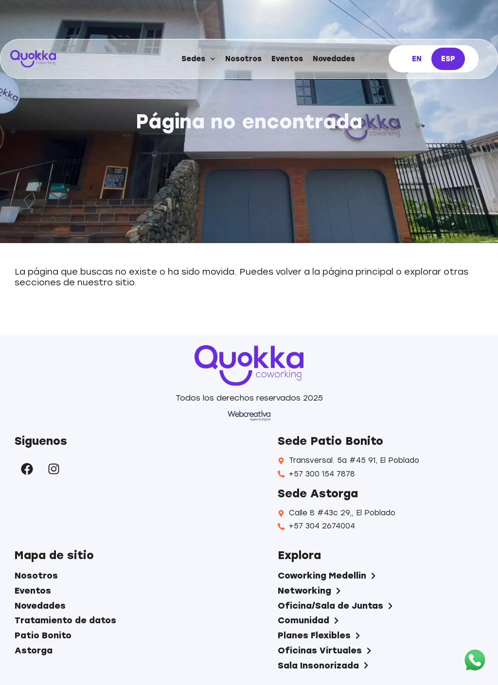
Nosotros (243, 58)
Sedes (198, 59)
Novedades (334, 58)
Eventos (287, 58)
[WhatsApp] (475, 661)
